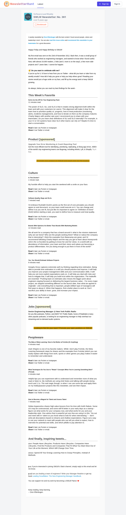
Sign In (117, 4)
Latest (40, 4)
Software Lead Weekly (43, 14)
